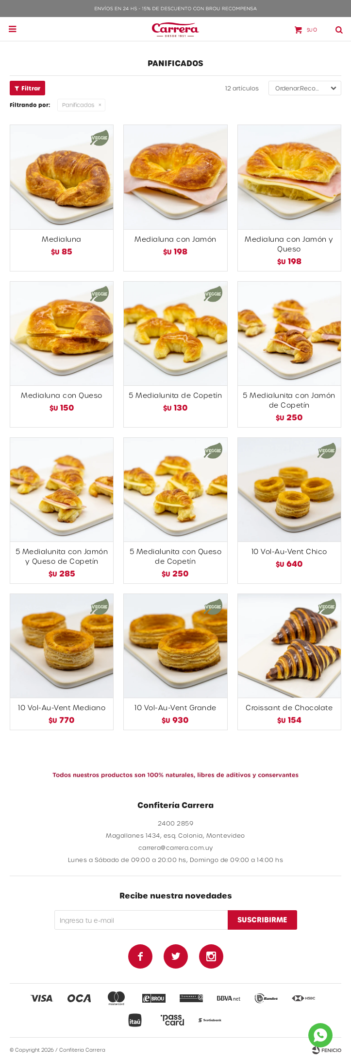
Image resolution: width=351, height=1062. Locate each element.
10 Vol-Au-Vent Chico (289, 551)
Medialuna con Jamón (175, 239)
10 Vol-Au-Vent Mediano (61, 707)
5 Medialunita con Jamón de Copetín (289, 400)
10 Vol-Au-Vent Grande (175, 707)
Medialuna (62, 239)
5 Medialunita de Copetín (175, 395)
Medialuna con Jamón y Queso (289, 244)
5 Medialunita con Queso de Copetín (176, 556)
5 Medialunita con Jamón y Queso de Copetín (62, 556)
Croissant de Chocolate (289, 707)
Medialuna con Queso (61, 395)
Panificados (78, 105)
